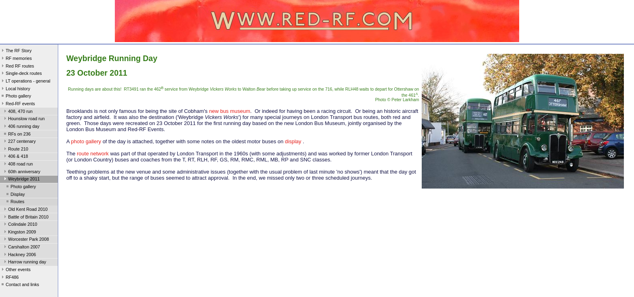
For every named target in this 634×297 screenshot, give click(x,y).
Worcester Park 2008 (25, 240)
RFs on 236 (16, 135)
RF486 (9, 278)
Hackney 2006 (19, 255)
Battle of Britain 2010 (25, 217)
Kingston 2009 (19, 232)
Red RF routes (17, 67)
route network (93, 154)
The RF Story (16, 51)
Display (15, 195)
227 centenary (19, 142)
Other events (15, 270)
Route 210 (15, 149)
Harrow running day (24, 262)
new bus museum (229, 111)
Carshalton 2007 (21, 247)
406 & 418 (15, 157)
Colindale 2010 (19, 225)
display (293, 141)
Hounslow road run (23, 119)
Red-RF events (17, 104)
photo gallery (86, 141)
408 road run (17, 164)
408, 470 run (17, 112)
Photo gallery (15, 96)
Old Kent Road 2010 (25, 210)
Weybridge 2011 (21, 179)
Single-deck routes (21, 74)
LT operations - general (25, 81)
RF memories (16, 59)
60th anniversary (21, 172)
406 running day (20, 127)
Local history (15, 89)
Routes (14, 202)
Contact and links (19, 285)
